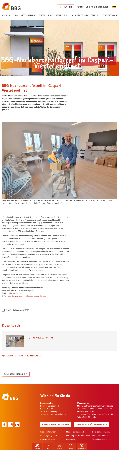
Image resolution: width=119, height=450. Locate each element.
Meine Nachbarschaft (75, 432)
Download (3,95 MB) (41, 338)
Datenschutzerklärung (101, 432)
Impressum (70, 439)
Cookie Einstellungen (100, 436)
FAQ (48, 446)
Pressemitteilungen (48, 432)
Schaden (37, 446)
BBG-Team (59, 446)
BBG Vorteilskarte (47, 439)
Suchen (65, 6)
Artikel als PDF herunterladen (21, 356)
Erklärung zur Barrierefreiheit (78, 436)
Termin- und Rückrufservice (92, 7)
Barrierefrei (82, 446)
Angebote (71, 446)
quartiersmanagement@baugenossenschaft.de (27, 296)
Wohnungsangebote (48, 436)
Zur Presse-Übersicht (16, 374)
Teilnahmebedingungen (101, 439)
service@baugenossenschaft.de (53, 414)
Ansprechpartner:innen (55, 424)
